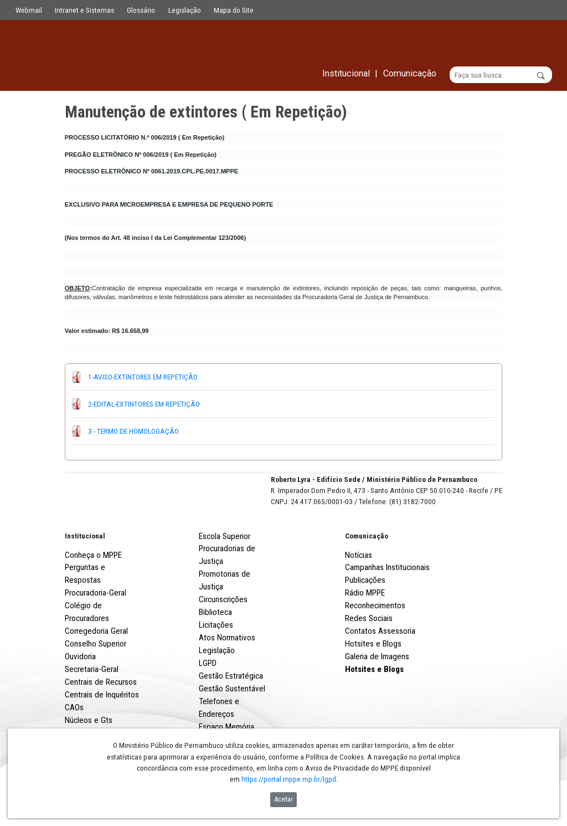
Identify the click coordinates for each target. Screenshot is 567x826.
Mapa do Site (234, 10)
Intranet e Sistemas (84, 10)
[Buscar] (501, 75)
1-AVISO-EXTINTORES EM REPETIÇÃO (143, 377)
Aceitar (284, 799)
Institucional (85, 576)
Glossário (141, 10)
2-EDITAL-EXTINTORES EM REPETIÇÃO (144, 403)
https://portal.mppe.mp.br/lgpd (288, 778)
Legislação (184, 10)
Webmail (29, 10)
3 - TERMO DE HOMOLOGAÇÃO (133, 431)
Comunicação (366, 576)
